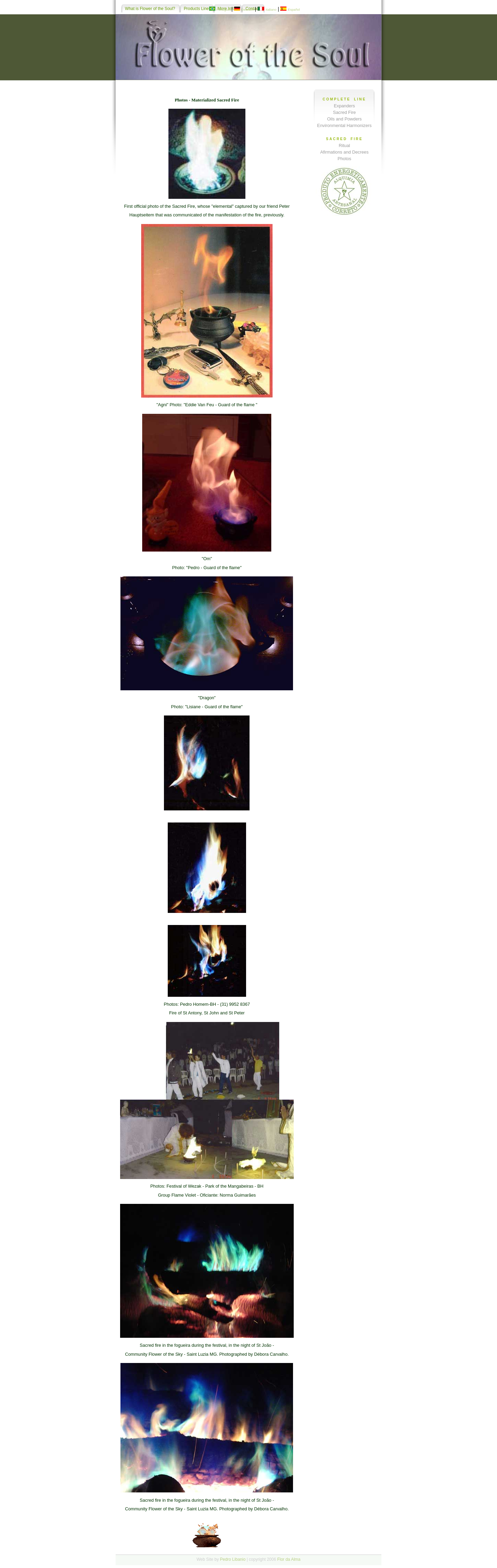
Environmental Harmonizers (344, 125)
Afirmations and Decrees (344, 152)
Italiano (271, 9)
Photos (344, 158)
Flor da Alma (288, 1559)
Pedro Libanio (232, 1559)
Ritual (344, 145)
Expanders (344, 105)
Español (294, 9)
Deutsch (247, 9)
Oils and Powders (344, 118)
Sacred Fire (344, 112)
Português (224, 9)
